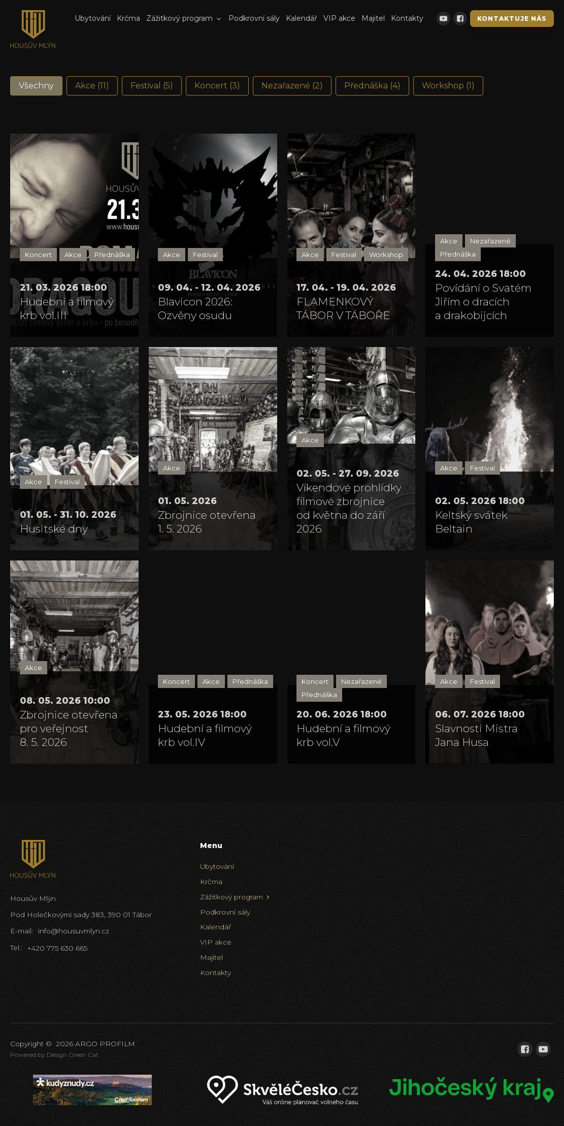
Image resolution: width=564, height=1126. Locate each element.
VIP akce (339, 18)
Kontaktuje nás (512, 18)
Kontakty (407, 18)
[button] (36, 86)
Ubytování (93, 18)
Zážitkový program (184, 18)
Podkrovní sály (254, 18)
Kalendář (301, 18)
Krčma (128, 18)
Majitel (373, 18)
